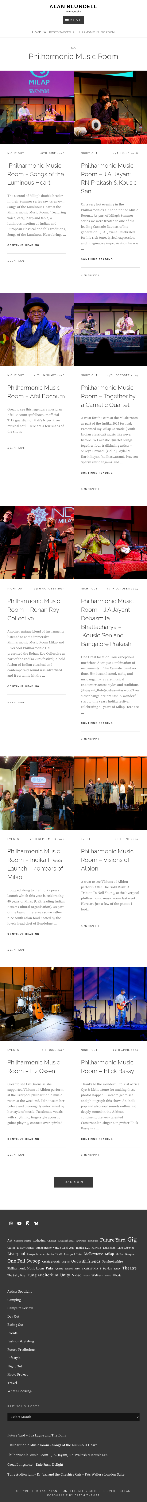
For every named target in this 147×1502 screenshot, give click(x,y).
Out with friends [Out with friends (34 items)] (85, 1261)
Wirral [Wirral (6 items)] (108, 1275)
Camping (14, 1300)
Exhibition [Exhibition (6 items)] (93, 1240)
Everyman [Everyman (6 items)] (81, 1240)
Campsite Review (20, 1308)
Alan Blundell (73, 6)
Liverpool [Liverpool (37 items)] (16, 1253)
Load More (73, 1182)
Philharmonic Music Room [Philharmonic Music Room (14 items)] (25, 1269)
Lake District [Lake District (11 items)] (125, 1248)
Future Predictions (21, 1350)
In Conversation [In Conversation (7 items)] (25, 1248)
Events (13, 839)
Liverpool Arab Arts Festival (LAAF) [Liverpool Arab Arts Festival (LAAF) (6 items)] (44, 1254)
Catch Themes (87, 1495)
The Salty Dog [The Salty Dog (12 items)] (16, 1275)
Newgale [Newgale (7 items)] (130, 1254)
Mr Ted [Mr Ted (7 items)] (119, 1254)
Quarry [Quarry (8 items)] (59, 1268)
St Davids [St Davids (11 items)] (106, 1269)
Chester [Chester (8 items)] (51, 1240)
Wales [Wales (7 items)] (86, 1275)
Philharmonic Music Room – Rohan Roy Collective (33, 610)
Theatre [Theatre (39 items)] (129, 1268)
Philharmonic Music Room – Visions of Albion (107, 860)
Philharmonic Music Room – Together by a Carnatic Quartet (108, 396)
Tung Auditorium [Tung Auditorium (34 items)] (42, 1275)
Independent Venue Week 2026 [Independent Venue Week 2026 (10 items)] (55, 1247)
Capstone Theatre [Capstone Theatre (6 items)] (22, 1240)
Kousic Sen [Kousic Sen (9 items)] (109, 1247)
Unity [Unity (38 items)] (65, 1275)
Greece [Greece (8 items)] (11, 1247)
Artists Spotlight (19, 1291)
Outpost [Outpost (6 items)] (65, 1261)
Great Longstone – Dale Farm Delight (35, 1465)
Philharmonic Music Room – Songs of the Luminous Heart (35, 174)
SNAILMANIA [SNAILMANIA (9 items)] (90, 1268)
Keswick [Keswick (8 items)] (96, 1247)
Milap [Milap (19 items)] (109, 1254)
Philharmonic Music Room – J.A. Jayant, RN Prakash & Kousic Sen (57, 1455)
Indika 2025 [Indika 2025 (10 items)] (83, 1247)
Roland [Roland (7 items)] (69, 1268)
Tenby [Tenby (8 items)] (117, 1268)
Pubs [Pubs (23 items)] (50, 1268)
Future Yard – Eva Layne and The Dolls (36, 1435)
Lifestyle (13, 1358)
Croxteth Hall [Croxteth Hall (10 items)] (66, 1240)
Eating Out (15, 1325)
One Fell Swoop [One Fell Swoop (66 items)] (23, 1261)
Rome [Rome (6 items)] (77, 1268)
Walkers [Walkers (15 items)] (97, 1275)
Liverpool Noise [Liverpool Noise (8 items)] (73, 1254)
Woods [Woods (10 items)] (117, 1275)
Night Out (15, 153)
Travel (12, 1383)
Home (37, 32)
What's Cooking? (19, 1391)
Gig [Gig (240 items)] (132, 1240)
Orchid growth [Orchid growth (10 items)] (51, 1261)
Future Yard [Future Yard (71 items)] (112, 1240)
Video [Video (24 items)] (76, 1275)
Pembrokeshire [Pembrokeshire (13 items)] (112, 1262)
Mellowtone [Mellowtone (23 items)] (93, 1254)
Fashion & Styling (20, 1341)
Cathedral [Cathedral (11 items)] (39, 1241)
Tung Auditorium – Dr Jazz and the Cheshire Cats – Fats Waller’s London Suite (65, 1474)
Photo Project (17, 1374)
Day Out (13, 1316)
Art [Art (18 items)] (9, 1240)
